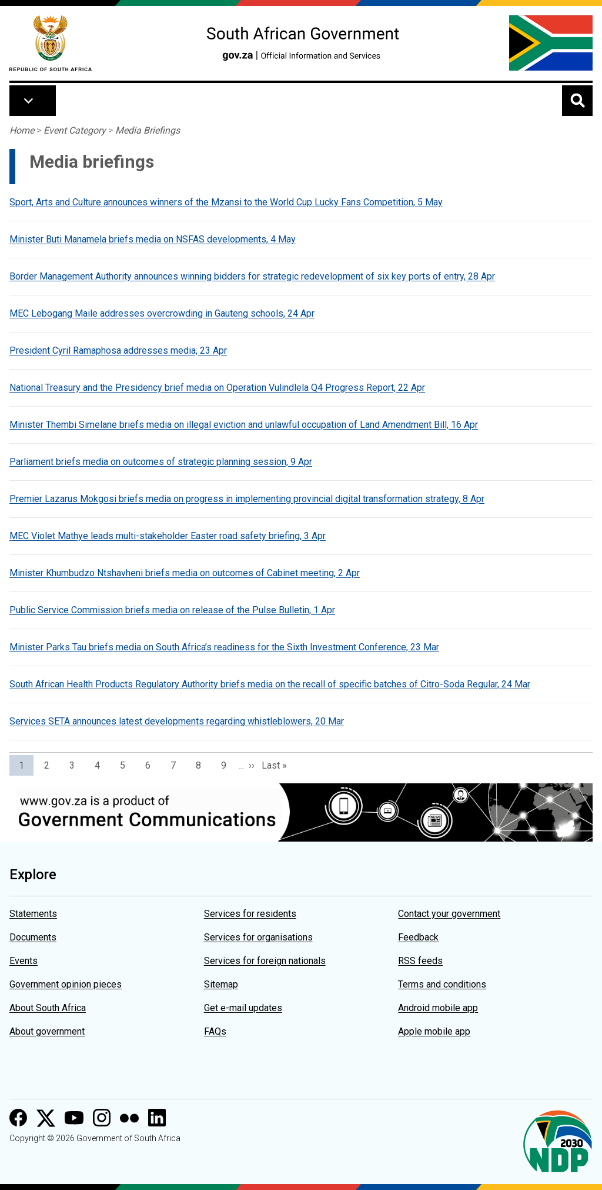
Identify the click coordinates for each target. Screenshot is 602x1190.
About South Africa (47, 1007)
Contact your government (449, 913)
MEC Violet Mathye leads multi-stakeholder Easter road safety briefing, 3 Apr (167, 535)
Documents (32, 937)
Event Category (75, 130)
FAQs (215, 1031)
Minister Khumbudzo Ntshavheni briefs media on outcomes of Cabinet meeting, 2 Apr (184, 573)
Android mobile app (438, 1007)
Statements (33, 913)
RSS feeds (420, 960)
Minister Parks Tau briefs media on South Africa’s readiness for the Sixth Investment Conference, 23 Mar (224, 647)
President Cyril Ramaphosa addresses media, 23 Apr (118, 350)
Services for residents (250, 913)
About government (47, 1031)
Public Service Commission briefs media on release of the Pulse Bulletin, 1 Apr (172, 610)
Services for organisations (258, 937)
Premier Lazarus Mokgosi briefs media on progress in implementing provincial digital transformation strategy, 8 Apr (246, 498)
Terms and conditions (442, 984)
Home (21, 130)
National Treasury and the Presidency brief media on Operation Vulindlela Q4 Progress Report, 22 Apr (217, 387)
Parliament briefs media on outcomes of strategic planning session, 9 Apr (160, 461)
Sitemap (221, 984)
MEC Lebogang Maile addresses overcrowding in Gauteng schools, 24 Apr (162, 313)
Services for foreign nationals (265, 960)
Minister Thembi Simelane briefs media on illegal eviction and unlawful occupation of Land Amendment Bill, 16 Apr (243, 424)
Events (23, 960)
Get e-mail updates (243, 1007)
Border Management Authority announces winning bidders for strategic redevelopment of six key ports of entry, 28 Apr (252, 276)
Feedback (418, 937)
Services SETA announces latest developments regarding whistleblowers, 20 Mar (176, 721)
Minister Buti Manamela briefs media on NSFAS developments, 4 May (152, 239)
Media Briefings (147, 130)
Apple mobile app (434, 1031)
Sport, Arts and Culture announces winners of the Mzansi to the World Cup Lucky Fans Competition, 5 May (226, 202)
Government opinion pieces (65, 984)
